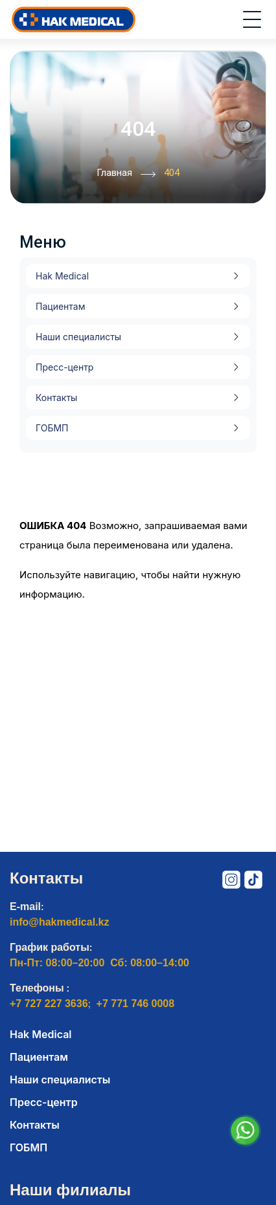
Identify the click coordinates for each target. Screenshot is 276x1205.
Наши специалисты (78, 336)
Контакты (56, 397)
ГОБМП (52, 427)
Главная (126, 174)
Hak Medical (62, 275)
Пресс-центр (64, 367)
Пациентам (60, 306)
